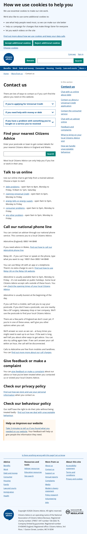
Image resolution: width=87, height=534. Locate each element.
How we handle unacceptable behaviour (68, 149)
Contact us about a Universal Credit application (69, 102)
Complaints (50, 480)
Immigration (9, 492)
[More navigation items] (82, 68)
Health (6, 496)
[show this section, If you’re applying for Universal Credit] (30, 104)
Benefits (7, 68)
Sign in (80, 54)
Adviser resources (32, 468)
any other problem (14, 215)
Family (58, 68)
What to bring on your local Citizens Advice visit (71, 137)
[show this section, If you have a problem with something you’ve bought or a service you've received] (30, 122)
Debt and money (26, 68)
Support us (50, 473)
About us (49, 465)
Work (15, 68)
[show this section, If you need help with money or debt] (30, 112)
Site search (29, 476)
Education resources (33, 472)
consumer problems (15, 208)
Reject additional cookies (47, 43)
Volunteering (50, 498)
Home (6, 73)
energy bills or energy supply (19, 201)
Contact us (68, 86)
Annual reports (51, 477)
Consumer (40, 68)
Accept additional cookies (18, 43)
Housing (50, 68)
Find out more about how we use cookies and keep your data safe (34, 36)
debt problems (13, 186)
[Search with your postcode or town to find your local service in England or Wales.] (25, 153)
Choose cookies (11, 48)
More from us (17, 73)
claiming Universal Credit (17, 194)
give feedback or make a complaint (28, 371)
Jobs (47, 502)
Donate (30, 60)
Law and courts (70, 68)
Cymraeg (72, 54)
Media (47, 484)
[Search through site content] (55, 60)
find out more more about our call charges (31, 352)
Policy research (51, 495)
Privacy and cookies (74, 479)
